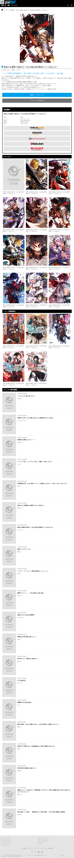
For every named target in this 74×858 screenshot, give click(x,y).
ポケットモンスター (43, 840)
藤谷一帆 (19, 661)
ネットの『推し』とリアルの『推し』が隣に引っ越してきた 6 (34, 461)
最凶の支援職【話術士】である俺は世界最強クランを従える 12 (35, 527)
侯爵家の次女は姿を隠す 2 (24, 702)
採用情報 (50, 848)
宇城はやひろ (20, 442)
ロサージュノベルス (43, 838)
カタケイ (19, 464)
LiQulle (39, 843)
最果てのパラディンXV (23, 549)
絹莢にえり (19, 726)
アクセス (30, 848)
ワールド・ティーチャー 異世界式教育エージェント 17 (32, 571)
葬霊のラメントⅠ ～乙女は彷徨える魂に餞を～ (31, 593)
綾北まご (19, 748)
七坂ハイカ (19, 683)
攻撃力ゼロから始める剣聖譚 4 (26, 615)
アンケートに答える (37, 100)
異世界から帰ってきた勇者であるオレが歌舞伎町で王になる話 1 (35, 418)
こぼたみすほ (20, 617)
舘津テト (19, 486)
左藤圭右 (19, 770)
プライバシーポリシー (40, 848)
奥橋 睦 (19, 551)
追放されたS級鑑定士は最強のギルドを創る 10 (30, 505)
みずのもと (19, 595)
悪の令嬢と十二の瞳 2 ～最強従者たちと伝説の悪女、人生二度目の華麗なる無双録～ (41, 812)
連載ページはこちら (37, 95)
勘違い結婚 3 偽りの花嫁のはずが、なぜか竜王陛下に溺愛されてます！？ (38, 724)
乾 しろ (19, 705)
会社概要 (23, 848)
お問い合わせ (65, 855)
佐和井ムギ (19, 814)
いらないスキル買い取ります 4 (26, 396)
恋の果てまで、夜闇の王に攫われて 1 (27, 658)
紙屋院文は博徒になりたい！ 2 (26, 439)
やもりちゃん (20, 529)
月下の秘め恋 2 (21, 680)
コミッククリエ (6, 843)
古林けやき (19, 398)
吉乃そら (19, 573)
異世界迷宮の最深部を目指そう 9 (26, 768)
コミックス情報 (10, 10)
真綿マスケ (19, 794)
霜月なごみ (19, 508)
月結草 (18, 639)
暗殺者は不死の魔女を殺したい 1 (26, 636)
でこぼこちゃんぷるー (22, 420)
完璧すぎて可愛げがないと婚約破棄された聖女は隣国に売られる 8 (36, 746)
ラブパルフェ (5, 845)
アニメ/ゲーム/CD (6, 841)
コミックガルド (6, 840)
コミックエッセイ (43, 841)
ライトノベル (5, 838)
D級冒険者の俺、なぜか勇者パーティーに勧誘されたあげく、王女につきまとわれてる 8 (42, 483)
